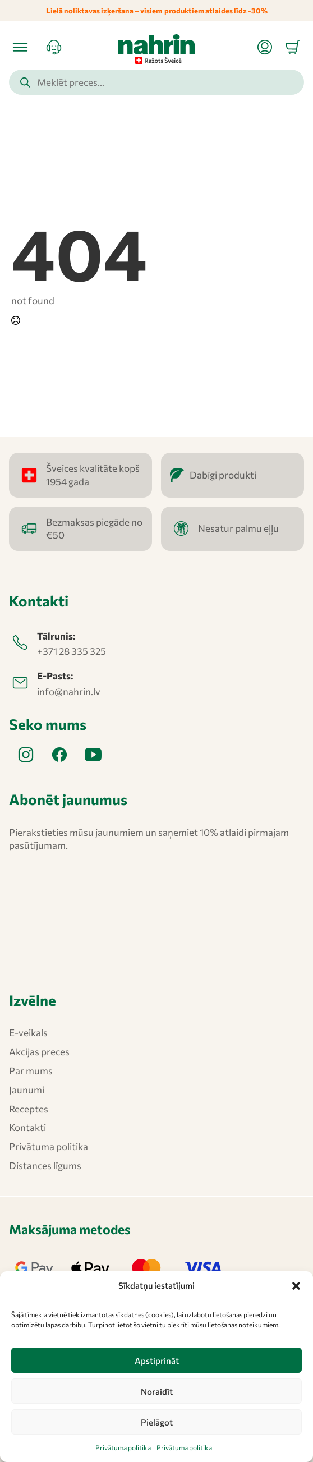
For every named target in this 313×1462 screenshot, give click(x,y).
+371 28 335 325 (71, 651)
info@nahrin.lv (68, 691)
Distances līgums (45, 1165)
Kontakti (27, 1127)
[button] (296, 1285)
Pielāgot (157, 1422)
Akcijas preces (39, 1052)
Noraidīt (157, 1391)
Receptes (28, 1109)
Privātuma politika (123, 1447)
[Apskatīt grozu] (293, 47)
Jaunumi (26, 1090)
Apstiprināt (157, 1360)
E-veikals (28, 1032)
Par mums (31, 1071)
